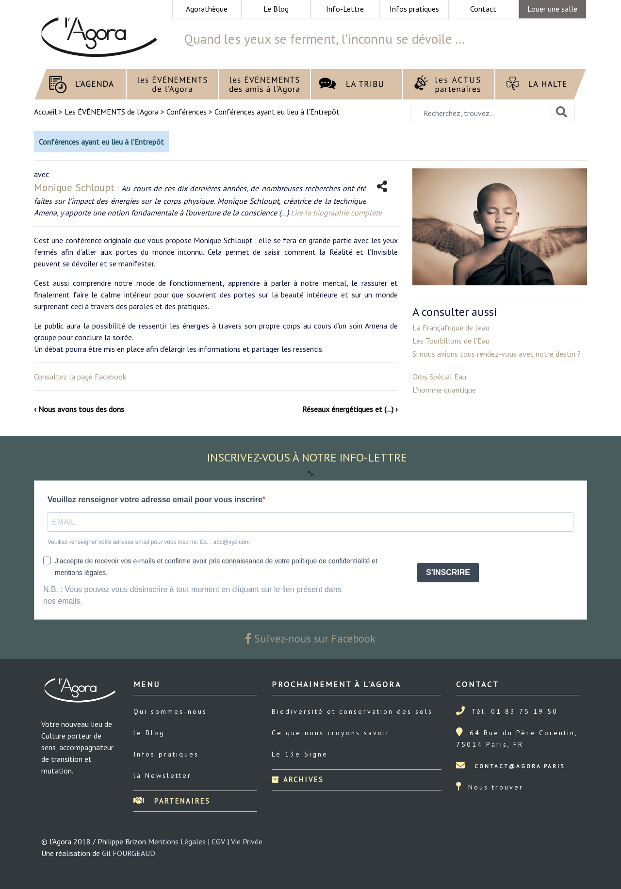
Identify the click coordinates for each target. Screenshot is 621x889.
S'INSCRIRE (448, 572)
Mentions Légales (177, 841)
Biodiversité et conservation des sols (352, 711)
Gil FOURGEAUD (128, 853)
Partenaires (172, 801)
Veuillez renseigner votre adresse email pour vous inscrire (155, 499)
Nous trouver (495, 787)
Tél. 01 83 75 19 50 (515, 711)
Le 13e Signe (300, 754)
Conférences (186, 111)
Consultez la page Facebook (80, 376)
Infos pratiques (166, 754)
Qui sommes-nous (170, 711)
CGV (218, 841)
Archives (298, 779)
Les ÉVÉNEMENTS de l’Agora (112, 111)
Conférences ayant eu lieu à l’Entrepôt (277, 111)
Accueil (46, 111)
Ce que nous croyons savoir (331, 732)
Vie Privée (246, 841)
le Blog (149, 732)
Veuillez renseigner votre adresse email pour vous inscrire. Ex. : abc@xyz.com (149, 542)
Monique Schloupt (74, 187)
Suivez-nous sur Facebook (310, 638)
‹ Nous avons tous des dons (79, 409)
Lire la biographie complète (336, 212)
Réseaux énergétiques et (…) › (350, 409)
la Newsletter (162, 775)
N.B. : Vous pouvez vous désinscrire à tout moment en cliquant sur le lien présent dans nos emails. (192, 595)
